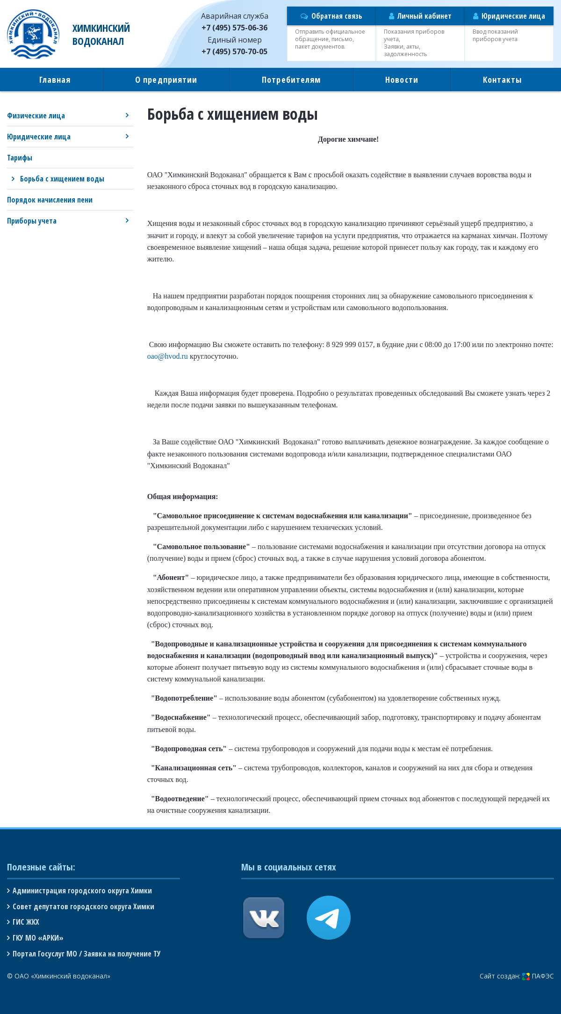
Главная (55, 79)
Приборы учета (32, 221)
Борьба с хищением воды (62, 179)
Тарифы (19, 157)
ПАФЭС (538, 975)
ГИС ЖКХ (26, 922)
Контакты (502, 79)
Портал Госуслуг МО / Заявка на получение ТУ (87, 954)
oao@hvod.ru (167, 356)
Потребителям (291, 79)
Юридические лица (39, 136)
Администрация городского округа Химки (82, 890)
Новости (401, 79)
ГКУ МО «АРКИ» (38, 938)
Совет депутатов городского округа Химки (83, 906)
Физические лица (36, 115)
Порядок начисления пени (50, 200)
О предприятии (166, 79)
